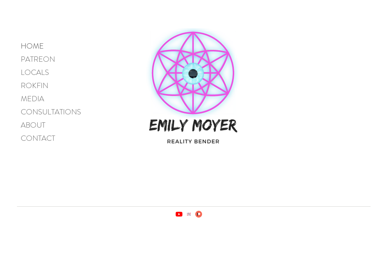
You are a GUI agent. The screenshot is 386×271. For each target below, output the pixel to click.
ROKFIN (34, 85)
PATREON (38, 59)
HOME (32, 46)
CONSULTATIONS (51, 112)
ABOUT (33, 125)
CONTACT (38, 138)
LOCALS (35, 72)
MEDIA (32, 98)
